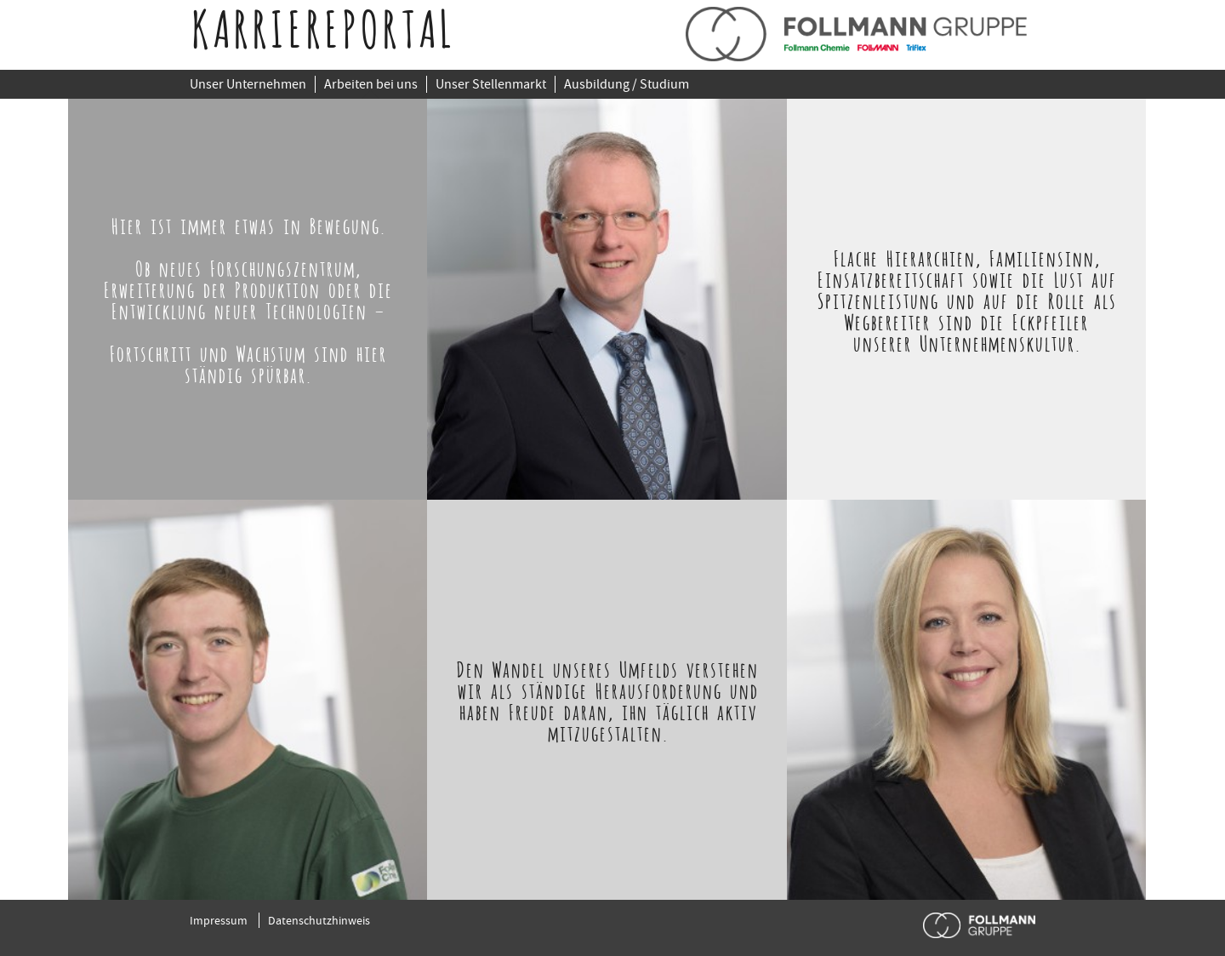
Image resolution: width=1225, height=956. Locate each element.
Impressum (219, 920)
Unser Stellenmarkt (491, 84)
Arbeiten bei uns (371, 84)
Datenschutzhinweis (319, 920)
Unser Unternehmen (248, 84)
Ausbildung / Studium (626, 84)
